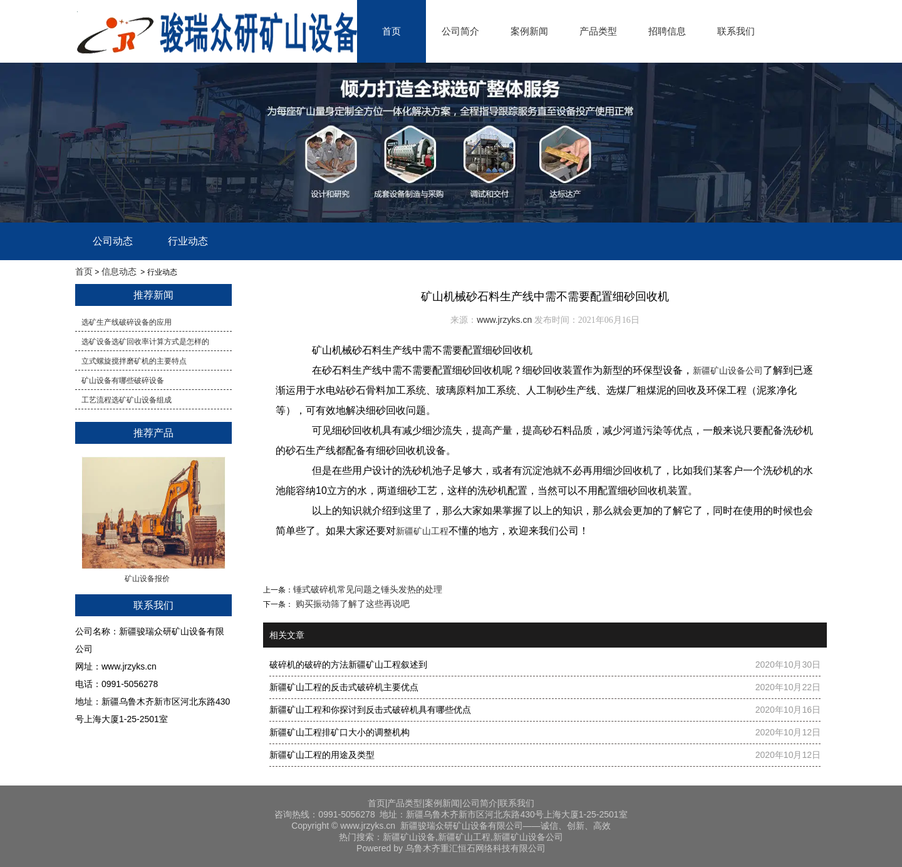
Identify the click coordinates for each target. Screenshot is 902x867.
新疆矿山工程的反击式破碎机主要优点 (343, 687)
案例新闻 (529, 31)
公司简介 (460, 31)
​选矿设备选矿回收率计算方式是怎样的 (145, 341)
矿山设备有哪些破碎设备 (122, 380)
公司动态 (113, 241)
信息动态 (119, 271)
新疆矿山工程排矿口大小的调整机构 (339, 732)
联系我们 (736, 31)
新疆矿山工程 (422, 531)
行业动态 (188, 241)
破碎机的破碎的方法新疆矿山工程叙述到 (348, 664)
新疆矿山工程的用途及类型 (322, 755)
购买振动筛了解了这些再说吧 (351, 604)
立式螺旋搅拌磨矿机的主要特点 (134, 361)
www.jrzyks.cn (504, 320)
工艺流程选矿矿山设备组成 (126, 400)
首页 (391, 31)
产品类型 (598, 31)
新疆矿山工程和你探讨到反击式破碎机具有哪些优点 (370, 710)
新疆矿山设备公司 (728, 370)
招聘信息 (667, 31)
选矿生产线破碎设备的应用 (126, 322)
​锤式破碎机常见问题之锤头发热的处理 (367, 589)
